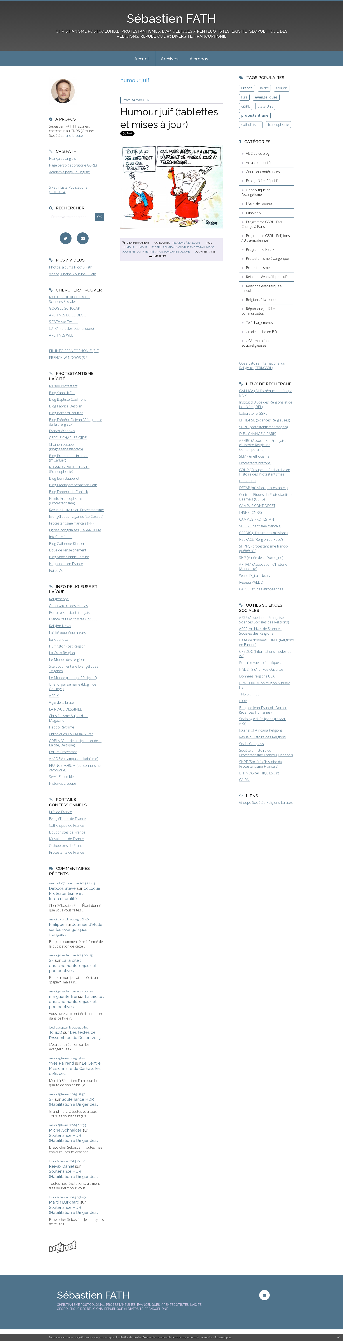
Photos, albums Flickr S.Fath (70, 267)
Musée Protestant (63, 386)
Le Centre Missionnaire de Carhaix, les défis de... (75, 1068)
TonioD (55, 1032)
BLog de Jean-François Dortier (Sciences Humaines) (263, 710)
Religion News (60, 625)
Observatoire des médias (68, 605)
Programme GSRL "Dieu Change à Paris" (262, 224)
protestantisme (254, 115)
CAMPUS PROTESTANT (257, 519)
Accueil (142, 58)
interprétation (152, 251)
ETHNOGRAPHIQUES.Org (259, 773)
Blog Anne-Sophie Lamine (69, 557)
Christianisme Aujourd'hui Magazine (68, 718)
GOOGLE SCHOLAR (64, 308)
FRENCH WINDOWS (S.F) (69, 357)
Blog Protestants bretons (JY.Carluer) (68, 458)
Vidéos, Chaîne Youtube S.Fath (72, 274)
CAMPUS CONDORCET (257, 505)
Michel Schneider (65, 1130)
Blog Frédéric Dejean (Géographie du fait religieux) (75, 422)
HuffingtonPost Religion (67, 646)
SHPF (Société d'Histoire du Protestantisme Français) (260, 764)
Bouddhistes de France (67, 832)
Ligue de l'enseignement (67, 550)
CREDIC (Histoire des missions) (263, 532)
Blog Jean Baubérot (64, 478)
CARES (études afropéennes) (261, 589)
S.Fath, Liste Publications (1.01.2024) (68, 189)
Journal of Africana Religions (261, 730)
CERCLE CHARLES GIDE (68, 437)
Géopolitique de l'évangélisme (256, 192)
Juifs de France (60, 811)
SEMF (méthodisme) (255, 456)
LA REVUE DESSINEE (65, 709)
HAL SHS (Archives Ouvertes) (262, 669)
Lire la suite (74, 135)
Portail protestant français (69, 612)
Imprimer (157, 256)
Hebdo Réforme (61, 727)
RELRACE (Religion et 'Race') (261, 539)
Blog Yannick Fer (62, 392)
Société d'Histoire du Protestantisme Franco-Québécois (266, 752)
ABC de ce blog (258, 153)
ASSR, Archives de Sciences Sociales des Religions (260, 631)
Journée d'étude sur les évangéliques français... (75, 929)
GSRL (245, 106)
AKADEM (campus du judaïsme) (73, 758)
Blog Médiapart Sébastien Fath (73, 485)
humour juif (144, 247)
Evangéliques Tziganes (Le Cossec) (76, 516)
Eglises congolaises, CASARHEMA (75, 530)
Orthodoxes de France (66, 845)
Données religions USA (257, 676)
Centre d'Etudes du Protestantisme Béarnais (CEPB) (266, 497)
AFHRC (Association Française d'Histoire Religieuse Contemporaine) (263, 445)
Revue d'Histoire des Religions (262, 737)
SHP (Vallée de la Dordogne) (261, 557)
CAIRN (244, 779)
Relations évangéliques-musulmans (262, 288)
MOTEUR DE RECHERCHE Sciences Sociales (69, 299)
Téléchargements (259, 322)
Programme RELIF (260, 249)
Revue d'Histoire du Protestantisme (76, 509)
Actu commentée (259, 162)
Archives (169, 58)
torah (200, 247)
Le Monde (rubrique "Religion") (73, 677)
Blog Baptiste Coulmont (67, 399)
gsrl (158, 247)
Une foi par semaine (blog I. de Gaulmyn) (72, 686)
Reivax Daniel (61, 1166)
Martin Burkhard (64, 1202)
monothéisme (185, 247)
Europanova (58, 639)
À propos (199, 58)
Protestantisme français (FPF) (72, 523)
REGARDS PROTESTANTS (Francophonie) (69, 469)
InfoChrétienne (60, 536)
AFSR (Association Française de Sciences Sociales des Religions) (264, 620)
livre (244, 97)
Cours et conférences (263, 171)
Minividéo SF (256, 213)
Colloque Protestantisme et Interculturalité (74, 893)
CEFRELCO (247, 481)
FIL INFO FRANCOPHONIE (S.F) (74, 350)
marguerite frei (63, 996)
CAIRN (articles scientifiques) (71, 328)
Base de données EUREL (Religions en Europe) (266, 642)
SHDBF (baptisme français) (260, 526)
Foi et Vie (56, 570)
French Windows (62, 430)
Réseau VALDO (251, 582)
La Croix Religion (62, 652)
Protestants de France (66, 852)
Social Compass (251, 743)
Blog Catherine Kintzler (66, 543)
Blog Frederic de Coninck (68, 491)
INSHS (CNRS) (250, 512)
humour (128, 247)
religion (169, 247)
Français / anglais (62, 158)
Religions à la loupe (186, 242)
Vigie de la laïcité (61, 702)
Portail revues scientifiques (260, 662)
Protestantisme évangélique (267, 258)
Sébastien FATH (171, 18)
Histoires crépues (63, 783)
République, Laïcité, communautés (258, 311)
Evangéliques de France (67, 818)
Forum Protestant (63, 751)
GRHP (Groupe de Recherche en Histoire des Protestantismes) (264, 472)
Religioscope (59, 599)
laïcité (264, 88)
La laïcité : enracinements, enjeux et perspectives (72, 965)
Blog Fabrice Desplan (65, 406)
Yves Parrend (61, 1063)
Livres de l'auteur (259, 203)
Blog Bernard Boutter (66, 413)
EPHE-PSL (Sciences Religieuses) (264, 420)
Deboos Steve (62, 888)
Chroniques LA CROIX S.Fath (71, 734)
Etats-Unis (265, 106)
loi (139, 251)
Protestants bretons (255, 463)
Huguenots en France (66, 563)
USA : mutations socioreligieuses (256, 343)
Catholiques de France (66, 825)
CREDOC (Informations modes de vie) (265, 653)
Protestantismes (258, 267)
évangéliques (266, 97)
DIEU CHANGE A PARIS (257, 433)
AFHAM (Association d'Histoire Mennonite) (263, 566)
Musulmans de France (66, 838)
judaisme (128, 251)
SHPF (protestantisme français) (263, 427)
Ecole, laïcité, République (265, 180)
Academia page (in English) (69, 172)
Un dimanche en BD (261, 331)
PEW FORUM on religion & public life (264, 685)
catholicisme (251, 124)
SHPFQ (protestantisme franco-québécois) (263, 548)
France (247, 88)
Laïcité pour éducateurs (67, 632)
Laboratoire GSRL (253, 413)
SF (51, 960)
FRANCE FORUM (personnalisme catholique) (75, 767)
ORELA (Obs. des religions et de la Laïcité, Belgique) (75, 743)
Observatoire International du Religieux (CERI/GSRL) (262, 365)
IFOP (243, 701)
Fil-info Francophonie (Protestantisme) (65, 501)
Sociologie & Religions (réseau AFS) (262, 721)
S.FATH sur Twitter (63, 321)
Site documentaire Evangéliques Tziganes (73, 668)
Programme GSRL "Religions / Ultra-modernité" (266, 238)
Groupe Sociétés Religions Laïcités (266, 802)
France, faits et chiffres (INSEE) (73, 619)
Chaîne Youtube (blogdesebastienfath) (66, 446)
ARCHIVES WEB (61, 335)
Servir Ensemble (61, 776)
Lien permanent (135, 242)
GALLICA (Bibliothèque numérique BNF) (265, 393)
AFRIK (54, 695)
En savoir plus (223, 1337)
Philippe (57, 924)
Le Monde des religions (67, 659)
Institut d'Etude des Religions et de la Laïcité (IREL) (265, 404)
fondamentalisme (177, 251)
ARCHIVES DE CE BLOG (67, 315)
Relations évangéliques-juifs (267, 276)
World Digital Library (254, 575)
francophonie (278, 124)
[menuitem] (142, 58)
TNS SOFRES (249, 694)
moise (210, 247)
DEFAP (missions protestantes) (263, 487)
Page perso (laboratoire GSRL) (73, 165)
